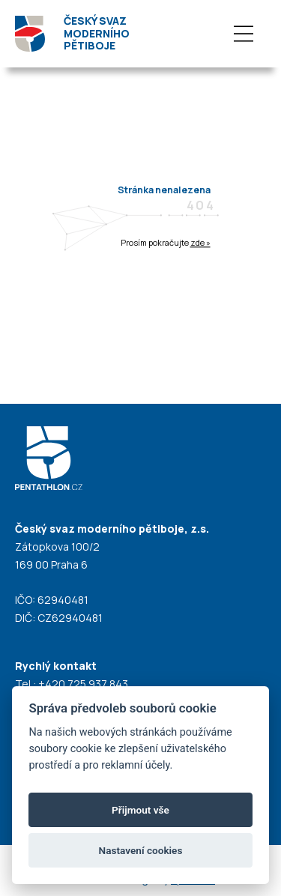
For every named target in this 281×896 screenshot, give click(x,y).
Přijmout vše (140, 810)
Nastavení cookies (141, 850)
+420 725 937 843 (83, 683)
